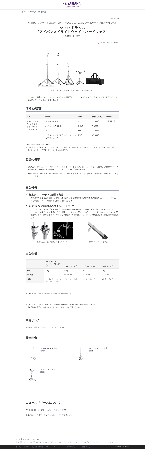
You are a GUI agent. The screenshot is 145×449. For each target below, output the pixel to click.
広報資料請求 (59, 410)
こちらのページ (53, 415)
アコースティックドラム (56, 327)
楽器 (35, 327)
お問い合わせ (86, 447)
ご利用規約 (31, 410)
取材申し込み (45, 410)
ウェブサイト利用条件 (22, 447)
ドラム (42, 327)
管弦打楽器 (42, 12)
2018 (38, 439)
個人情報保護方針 (37, 447)
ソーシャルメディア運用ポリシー (69, 447)
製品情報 (29, 327)
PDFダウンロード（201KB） (108, 43)
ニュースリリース (26, 11)
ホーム (18, 439)
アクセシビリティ (51, 447)
